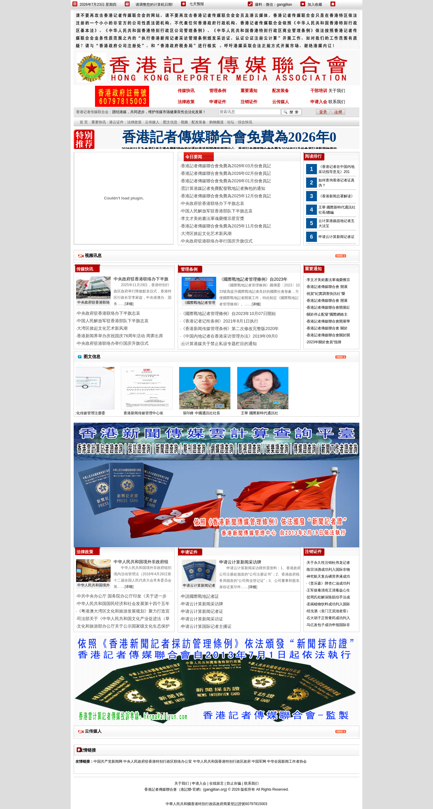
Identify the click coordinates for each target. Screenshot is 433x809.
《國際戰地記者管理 (199, 303)
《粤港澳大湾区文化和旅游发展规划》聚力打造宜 (123, 611)
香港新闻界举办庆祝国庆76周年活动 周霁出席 (120, 335)
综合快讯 (245, 122)
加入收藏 (315, 4)
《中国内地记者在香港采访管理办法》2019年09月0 (229, 336)
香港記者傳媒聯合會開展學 (328, 321)
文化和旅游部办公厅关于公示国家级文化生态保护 (123, 626)
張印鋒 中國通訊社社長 (205, 413)
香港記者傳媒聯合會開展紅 (328, 307)
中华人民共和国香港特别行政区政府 (222, 761)
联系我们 (336, 101)
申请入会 (199, 783)
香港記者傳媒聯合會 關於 (327, 328)
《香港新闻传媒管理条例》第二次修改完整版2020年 (230, 328)
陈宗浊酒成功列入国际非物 (328, 569)
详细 (129, 304)
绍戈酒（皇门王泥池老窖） (328, 611)
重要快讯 (98, 122)
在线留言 (216, 783)
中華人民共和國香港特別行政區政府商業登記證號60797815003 (216, 804)
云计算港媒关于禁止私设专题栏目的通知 (219, 343)
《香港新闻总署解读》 (336, 196)
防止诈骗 (234, 783)
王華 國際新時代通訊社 (263, 413)
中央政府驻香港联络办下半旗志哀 (108, 313)
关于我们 (336, 90)
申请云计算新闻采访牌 (202, 603)
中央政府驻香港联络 (93, 302)
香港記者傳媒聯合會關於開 (328, 335)
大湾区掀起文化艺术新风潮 (102, 328)
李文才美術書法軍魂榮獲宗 (328, 280)
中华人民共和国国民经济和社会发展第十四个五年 (123, 603)
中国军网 (259, 761)
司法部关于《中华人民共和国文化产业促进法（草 (123, 618)
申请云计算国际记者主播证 (206, 626)
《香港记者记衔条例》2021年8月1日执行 (219, 321)
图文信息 (170, 122)
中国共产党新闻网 (108, 761)
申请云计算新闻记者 (199, 585)
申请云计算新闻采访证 (202, 618)
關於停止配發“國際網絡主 (327, 314)
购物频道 (216, 122)
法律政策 (134, 122)
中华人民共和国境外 (93, 585)
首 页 (84, 122)
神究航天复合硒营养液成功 (328, 576)
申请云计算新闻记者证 (336, 237)
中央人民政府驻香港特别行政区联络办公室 (157, 761)
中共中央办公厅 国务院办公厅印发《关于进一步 (122, 596)
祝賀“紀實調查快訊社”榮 (326, 294)
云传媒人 (152, 122)
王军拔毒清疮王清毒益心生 (328, 590)
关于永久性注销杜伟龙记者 (328, 562)
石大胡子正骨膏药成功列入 (328, 618)
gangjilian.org (215, 789)
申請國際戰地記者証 (200, 596)
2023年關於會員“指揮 (324, 342)
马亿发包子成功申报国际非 (328, 625)
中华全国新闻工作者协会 (287, 761)
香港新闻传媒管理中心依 (147, 413)
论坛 (230, 122)
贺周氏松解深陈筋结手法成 (328, 597)
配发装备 (199, 122)
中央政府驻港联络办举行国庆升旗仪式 (113, 343)
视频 (184, 122)
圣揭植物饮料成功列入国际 (328, 604)
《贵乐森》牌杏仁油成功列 (328, 583)
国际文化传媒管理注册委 (89, 413)
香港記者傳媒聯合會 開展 (327, 287)
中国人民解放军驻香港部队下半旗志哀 (113, 320)
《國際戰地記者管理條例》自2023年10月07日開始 (228, 313)
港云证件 (116, 122)
